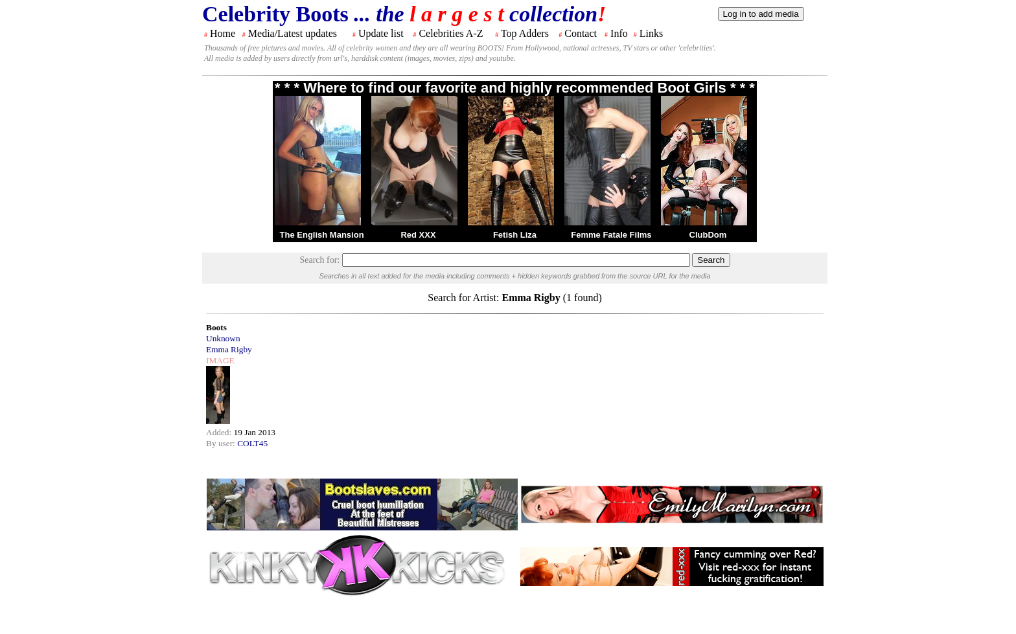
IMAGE (220, 360)
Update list (381, 33)
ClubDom (708, 235)
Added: (220, 432)
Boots (216, 327)
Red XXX (417, 235)
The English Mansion (322, 235)
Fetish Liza (515, 235)
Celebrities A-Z (451, 33)
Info (619, 33)
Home (222, 33)
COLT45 (252, 443)
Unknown (223, 338)
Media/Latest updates (292, 33)
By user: (221, 443)
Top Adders (525, 33)
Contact (580, 33)
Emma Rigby (229, 349)
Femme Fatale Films (611, 235)
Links (651, 33)
